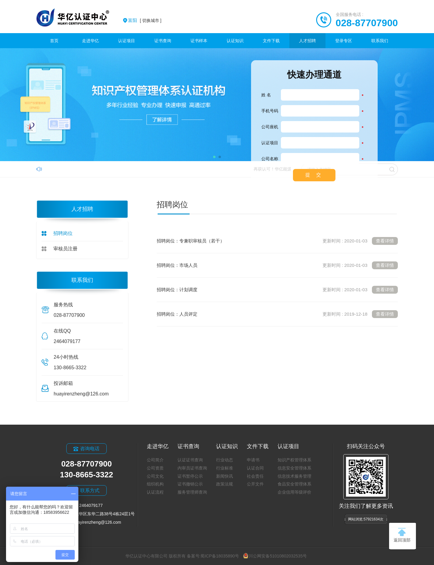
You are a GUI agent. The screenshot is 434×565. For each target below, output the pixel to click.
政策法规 (224, 484)
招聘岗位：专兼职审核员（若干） (277, 241)
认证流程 (155, 492)
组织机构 (155, 484)
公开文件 (255, 484)
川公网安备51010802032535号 (275, 556)
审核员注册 (65, 248)
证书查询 (162, 40)
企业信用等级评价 (294, 492)
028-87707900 (367, 22)
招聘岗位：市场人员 (277, 265)
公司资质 (155, 468)
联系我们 (379, 40)
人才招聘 (307, 40)
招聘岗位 (63, 233)
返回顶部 (402, 535)
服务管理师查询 (192, 492)
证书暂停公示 (190, 476)
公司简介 (155, 459)
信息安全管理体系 (294, 468)
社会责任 (255, 476)
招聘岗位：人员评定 (277, 314)
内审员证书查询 (192, 468)
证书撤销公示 (190, 484)
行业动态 (224, 459)
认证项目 (126, 40)
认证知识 (235, 40)
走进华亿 (90, 40)
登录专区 (343, 40)
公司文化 (155, 476)
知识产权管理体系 (294, 459)
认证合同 (255, 468)
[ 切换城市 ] (144, 20)
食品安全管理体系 (294, 484)
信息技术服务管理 (294, 476)
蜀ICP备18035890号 (219, 556)
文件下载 (271, 40)
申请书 (253, 459)
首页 (54, 40)
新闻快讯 (224, 476)
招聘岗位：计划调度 (277, 290)
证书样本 (198, 40)
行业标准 (224, 468)
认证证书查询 (190, 459)
